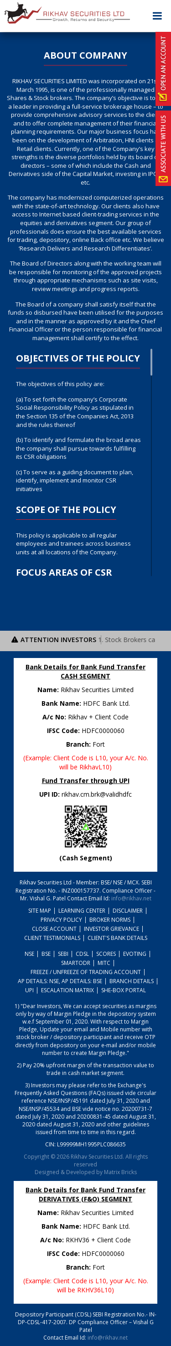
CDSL (82, 954)
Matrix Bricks (120, 1172)
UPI (29, 990)
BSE (46, 954)
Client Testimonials (52, 938)
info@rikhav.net (131, 898)
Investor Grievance (111, 929)
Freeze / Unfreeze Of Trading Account (86, 972)
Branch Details (131, 981)
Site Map (39, 910)
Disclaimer (128, 910)
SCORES (106, 954)
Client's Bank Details (117, 938)
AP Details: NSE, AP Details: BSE (60, 981)
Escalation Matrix (67, 990)
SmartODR (75, 963)
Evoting (134, 954)
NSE (29, 954)
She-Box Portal (123, 990)
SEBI (63, 954)
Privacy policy (61, 920)
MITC (104, 963)
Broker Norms (109, 920)
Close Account (54, 929)
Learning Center (81, 910)
